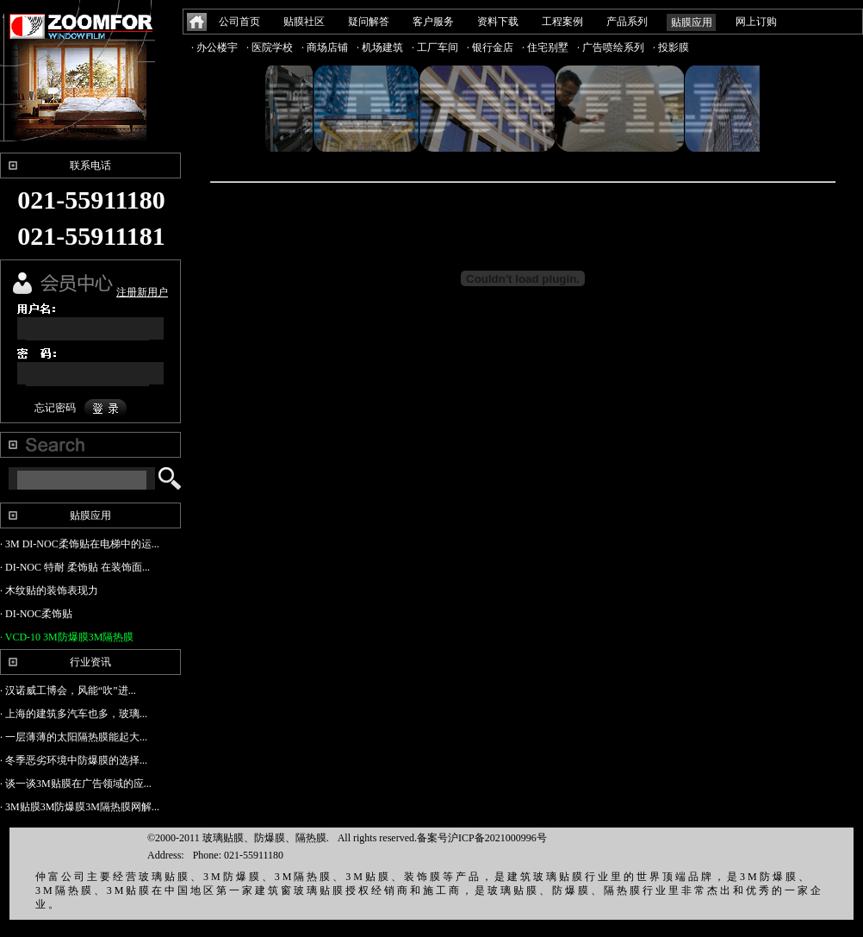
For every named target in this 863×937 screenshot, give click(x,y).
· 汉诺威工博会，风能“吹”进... (68, 690)
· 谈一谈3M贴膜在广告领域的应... (76, 784)
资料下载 (497, 22)
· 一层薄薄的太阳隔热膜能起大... (73, 737)
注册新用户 (142, 292)
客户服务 (433, 22)
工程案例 (562, 22)
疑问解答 (368, 22)
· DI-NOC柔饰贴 (36, 614)
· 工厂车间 (435, 47)
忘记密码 (55, 408)
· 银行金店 (490, 47)
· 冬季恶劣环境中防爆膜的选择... (73, 760)
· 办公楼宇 (214, 47)
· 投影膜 (671, 47)
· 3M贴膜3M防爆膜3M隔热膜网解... (79, 807)
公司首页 (239, 22)
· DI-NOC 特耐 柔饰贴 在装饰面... (75, 567)
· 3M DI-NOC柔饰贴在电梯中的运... (79, 544)
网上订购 (756, 22)
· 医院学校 (269, 47)
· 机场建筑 (380, 47)
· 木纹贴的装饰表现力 (49, 590)
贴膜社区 (304, 22)
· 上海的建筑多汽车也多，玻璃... (73, 714)
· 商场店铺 (324, 47)
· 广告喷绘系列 (610, 47)
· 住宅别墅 (545, 47)
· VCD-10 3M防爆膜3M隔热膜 (66, 637)
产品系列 (627, 22)
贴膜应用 (691, 22)
